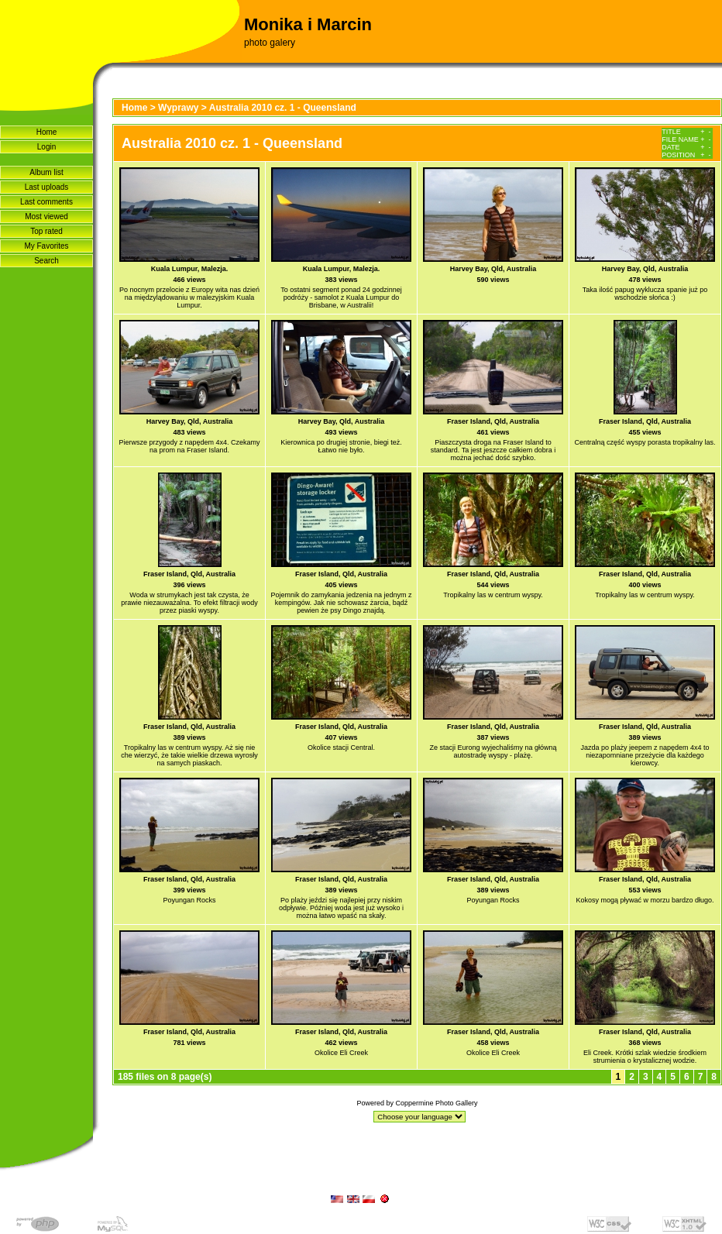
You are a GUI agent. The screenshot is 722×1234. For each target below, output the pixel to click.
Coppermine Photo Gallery (436, 1103)
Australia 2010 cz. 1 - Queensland (282, 107)
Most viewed (46, 216)
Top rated (46, 231)
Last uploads (47, 187)
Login (46, 147)
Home (46, 132)
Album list (46, 172)
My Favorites (46, 246)
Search (46, 260)
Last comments (46, 202)
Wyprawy (178, 107)
